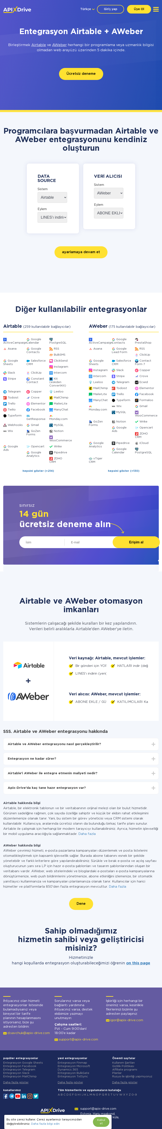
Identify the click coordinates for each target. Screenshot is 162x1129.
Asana (12, 349)
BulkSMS (59, 355)
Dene (81, 903)
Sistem (43, 189)
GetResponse (35, 419)
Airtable (38, 45)
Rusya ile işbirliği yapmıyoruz (132, 1076)
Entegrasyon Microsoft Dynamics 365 (74, 1068)
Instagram (61, 367)
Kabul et (101, 1122)
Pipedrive (60, 452)
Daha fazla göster (16, 1082)
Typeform (15, 416)
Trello (11, 404)
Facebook (38, 410)
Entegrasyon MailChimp (20, 1076)
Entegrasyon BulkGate (73, 1073)
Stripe (12, 379)
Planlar (117, 1073)
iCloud (143, 443)
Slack (11, 373)
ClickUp (36, 373)
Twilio (12, 410)
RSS (56, 349)
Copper (36, 392)
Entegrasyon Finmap (72, 1063)
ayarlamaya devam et (81, 252)
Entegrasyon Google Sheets (23, 1063)
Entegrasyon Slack (16, 1073)
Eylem (42, 209)
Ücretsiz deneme (81, 73)
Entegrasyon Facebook (19, 1066)
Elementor (38, 404)
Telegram (14, 392)
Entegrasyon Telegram (19, 1070)
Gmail (35, 425)
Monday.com (58, 419)
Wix (10, 431)
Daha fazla (87, 834)
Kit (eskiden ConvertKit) (57, 382)
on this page (138, 963)
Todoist (13, 398)
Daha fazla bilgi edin (45, 1124)
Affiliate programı (124, 1070)
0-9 (134, 1095)
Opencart (37, 446)
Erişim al (136, 542)
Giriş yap (110, 9)
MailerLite (60, 404)
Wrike (58, 446)
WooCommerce (60, 440)
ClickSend (61, 361)
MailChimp (61, 398)
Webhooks (15, 425)
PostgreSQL (58, 343)
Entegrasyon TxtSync (73, 1076)
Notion (59, 431)
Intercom (60, 373)
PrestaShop (143, 343)
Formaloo (146, 400)
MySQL (59, 425)
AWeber (59, 45)
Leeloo (59, 392)
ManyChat (61, 410)
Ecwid (143, 382)
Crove (35, 398)
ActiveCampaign (15, 343)
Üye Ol (139, 9)
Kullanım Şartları (123, 1063)
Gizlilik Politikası (123, 1066)
